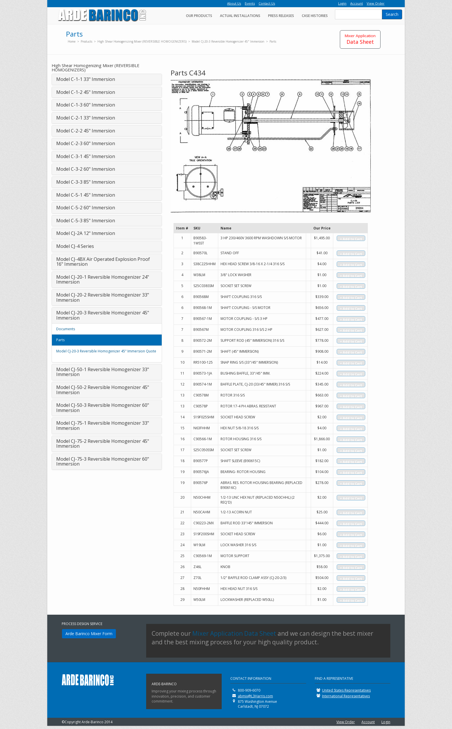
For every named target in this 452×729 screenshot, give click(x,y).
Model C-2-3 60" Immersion (85, 143)
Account (368, 721)
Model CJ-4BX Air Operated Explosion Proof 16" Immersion (103, 261)
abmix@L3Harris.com (255, 696)
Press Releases (281, 15)
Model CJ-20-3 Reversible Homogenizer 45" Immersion (228, 41)
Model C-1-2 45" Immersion (85, 92)
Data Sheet (360, 39)
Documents (65, 328)
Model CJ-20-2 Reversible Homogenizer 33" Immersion (102, 297)
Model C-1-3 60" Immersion (85, 105)
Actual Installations (240, 15)
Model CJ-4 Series (75, 246)
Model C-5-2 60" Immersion (85, 207)
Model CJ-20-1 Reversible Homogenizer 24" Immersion (102, 279)
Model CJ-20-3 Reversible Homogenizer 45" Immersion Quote (106, 351)
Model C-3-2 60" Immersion (85, 169)
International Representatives (346, 696)
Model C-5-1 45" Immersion (85, 195)
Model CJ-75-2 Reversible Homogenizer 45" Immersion (102, 443)
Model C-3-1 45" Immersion (85, 156)
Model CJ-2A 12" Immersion (85, 233)
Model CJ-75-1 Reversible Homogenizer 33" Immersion (102, 425)
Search (392, 14)
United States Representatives (346, 690)
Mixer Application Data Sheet (234, 633)
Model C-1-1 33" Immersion (85, 79)
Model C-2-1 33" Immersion (85, 118)
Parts (273, 41)
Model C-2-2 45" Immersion (85, 131)
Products (86, 41)
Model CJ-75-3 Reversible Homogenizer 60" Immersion (102, 461)
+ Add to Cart (351, 239)
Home (72, 41)
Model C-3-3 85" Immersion (85, 182)
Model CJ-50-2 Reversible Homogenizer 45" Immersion (102, 390)
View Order (345, 721)
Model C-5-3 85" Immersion (85, 220)
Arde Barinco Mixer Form (88, 633)
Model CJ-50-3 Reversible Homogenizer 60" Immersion (102, 407)
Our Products (199, 15)
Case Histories (315, 15)
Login (385, 721)
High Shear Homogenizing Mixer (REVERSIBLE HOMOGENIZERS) (142, 41)
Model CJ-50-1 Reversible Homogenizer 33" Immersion (102, 372)
